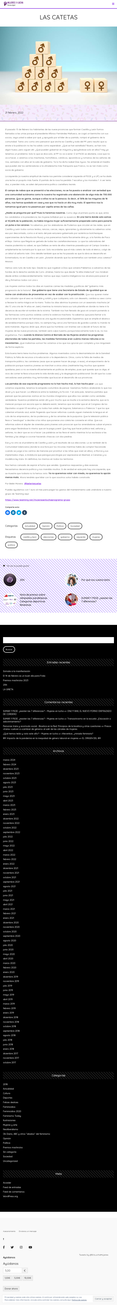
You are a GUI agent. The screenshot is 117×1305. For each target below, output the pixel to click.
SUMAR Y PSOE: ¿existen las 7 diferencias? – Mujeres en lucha (33, 711)
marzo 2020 (9, 963)
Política (60, 526)
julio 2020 (8, 945)
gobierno (65, 537)
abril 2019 (8, 999)
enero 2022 (8, 863)
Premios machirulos (13, 1147)
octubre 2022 (9, 827)
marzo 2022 (9, 854)
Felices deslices (10, 1102)
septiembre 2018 (11, 1031)
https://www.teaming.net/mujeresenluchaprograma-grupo (37, 500)
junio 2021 (8, 895)
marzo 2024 (9, 760)
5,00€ (17, 1278)
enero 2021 (8, 918)
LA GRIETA (8, 689)
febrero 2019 (9, 1008)
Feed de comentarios (14, 1191)
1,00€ (7, 1278)
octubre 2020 (10, 931)
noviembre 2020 (11, 927)
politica (11, 545)
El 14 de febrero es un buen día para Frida (24, 675)
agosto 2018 (9, 1035)
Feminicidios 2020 (12, 1111)
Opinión (46, 526)
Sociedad (75, 526)
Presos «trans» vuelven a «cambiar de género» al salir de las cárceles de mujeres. (57, 728)
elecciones (48, 537)
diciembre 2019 (10, 976)
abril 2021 (8, 904)
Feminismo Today (12, 1116)
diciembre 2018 (10, 1017)
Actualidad (30, 526)
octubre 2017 (9, 1062)
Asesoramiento (9, 1231)
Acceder (7, 1182)
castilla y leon (29, 537)
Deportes (7, 1097)
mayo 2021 (8, 900)
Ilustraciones (9, 1120)
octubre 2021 (9, 877)
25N (5, 684)
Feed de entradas (12, 1187)
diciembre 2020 (11, 922)
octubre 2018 (9, 1026)
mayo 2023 (9, 796)
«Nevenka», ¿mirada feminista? (77, 733)
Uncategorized (10, 1161)
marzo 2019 (9, 1003)
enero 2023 (8, 814)
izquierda (81, 537)
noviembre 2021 (11, 872)
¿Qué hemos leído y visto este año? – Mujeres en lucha (30, 733)
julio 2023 (8, 787)
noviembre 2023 (11, 773)
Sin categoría (9, 1152)
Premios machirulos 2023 (15, 680)
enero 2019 (8, 1012)
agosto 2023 (9, 782)
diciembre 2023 (11, 769)
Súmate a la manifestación (16, 671)
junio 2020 (8, 949)
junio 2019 (8, 990)
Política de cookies (79, 1300)
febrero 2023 (9, 809)
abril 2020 (8, 958)
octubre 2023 (9, 778)
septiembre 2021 (11, 881)
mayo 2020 (9, 954)
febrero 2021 (9, 913)
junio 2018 (8, 1044)
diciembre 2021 (10, 868)
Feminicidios (9, 1107)
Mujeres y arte (10, 1125)
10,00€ (27, 1278)
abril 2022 (8, 850)
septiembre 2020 (11, 936)
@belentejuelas (32, 483)
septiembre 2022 (11, 832)
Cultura (6, 1093)
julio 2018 (7, 1040)
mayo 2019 (8, 994)
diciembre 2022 (11, 818)
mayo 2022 (9, 845)
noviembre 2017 (11, 1058)
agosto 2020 (9, 940)
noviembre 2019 (11, 981)
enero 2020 (9, 972)
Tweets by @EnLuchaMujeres (93, 1254)
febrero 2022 (9, 859)
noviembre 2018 (11, 1022)
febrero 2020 (9, 967)
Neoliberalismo (10, 1129)
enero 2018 (8, 1049)
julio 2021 (7, 890)
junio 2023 (8, 791)
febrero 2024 (9, 764)
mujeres (96, 537)
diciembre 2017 (10, 1053)
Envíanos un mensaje (27, 1231)
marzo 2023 (9, 805)
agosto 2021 (9, 886)
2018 (5, 1084)
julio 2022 (8, 836)
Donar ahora (11, 1288)
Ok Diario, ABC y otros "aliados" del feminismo (26, 1134)
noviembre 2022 (11, 823)
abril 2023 (8, 800)
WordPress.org (10, 1196)
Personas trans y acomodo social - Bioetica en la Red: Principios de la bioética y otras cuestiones (52, 726)
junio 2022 (8, 841)
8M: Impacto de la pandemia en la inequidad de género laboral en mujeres (40, 738)
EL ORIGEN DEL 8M (91, 738)
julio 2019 (7, 985)
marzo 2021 (9, 909)
